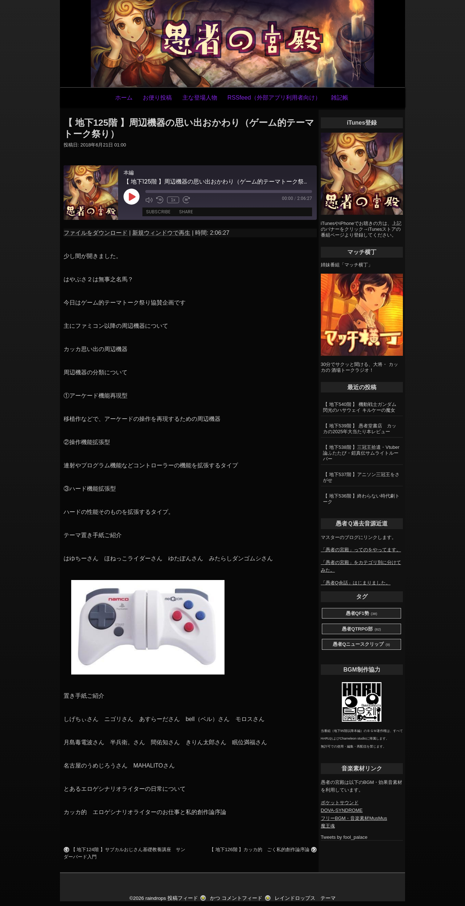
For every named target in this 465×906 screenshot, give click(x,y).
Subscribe (158, 212)
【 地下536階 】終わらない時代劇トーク (361, 498)
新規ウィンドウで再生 (161, 233)
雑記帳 (339, 97)
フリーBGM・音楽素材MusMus (354, 818)
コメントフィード (242, 898)
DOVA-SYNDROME (342, 810)
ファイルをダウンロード (96, 233)
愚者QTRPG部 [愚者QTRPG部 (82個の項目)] (361, 629)
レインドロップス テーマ (305, 898)
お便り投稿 (157, 97)
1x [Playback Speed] (173, 199)
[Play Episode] (132, 197)
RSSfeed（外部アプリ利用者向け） (274, 97)
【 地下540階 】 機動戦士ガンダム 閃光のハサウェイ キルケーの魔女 (359, 407)
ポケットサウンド (340, 802)
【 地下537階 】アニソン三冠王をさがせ (361, 477)
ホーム (124, 97)
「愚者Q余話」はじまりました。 (356, 582)
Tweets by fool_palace (344, 837)
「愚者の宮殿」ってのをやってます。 (361, 549)
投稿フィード (182, 898)
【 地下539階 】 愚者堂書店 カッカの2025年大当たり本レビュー (359, 428)
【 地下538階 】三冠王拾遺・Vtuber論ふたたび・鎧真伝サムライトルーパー (361, 453)
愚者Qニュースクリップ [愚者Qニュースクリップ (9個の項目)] (361, 644)
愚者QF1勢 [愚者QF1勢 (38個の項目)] (361, 614)
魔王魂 (328, 826)
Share (186, 212)
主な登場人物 (199, 97)
